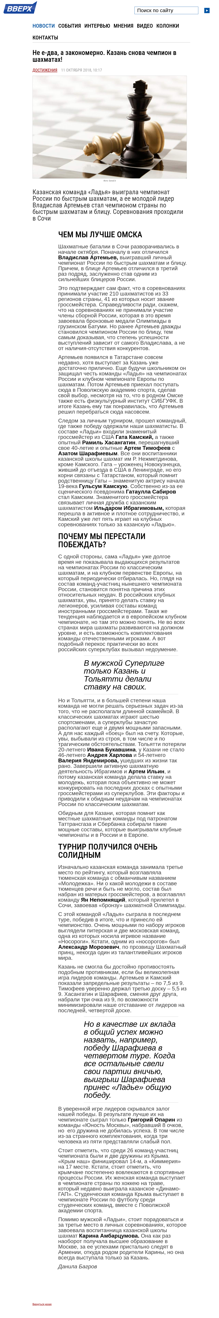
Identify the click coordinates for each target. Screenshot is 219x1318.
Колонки (167, 26)
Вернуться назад (42, 1304)
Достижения (45, 70)
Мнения (123, 26)
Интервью (97, 26)
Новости (44, 26)
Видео (145, 26)
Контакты (45, 37)
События (69, 26)
